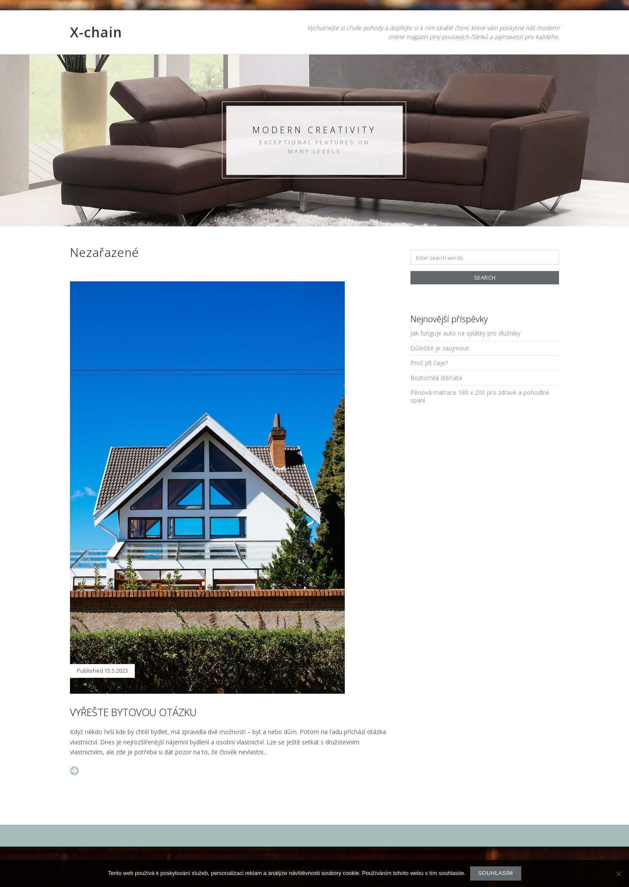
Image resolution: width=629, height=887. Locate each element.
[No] (618, 873)
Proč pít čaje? (429, 363)
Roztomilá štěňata (436, 378)
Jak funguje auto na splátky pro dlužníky (465, 333)
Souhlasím (495, 873)
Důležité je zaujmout (439, 348)
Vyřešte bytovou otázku (133, 712)
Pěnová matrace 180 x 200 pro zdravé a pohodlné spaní (480, 396)
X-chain (96, 32)
